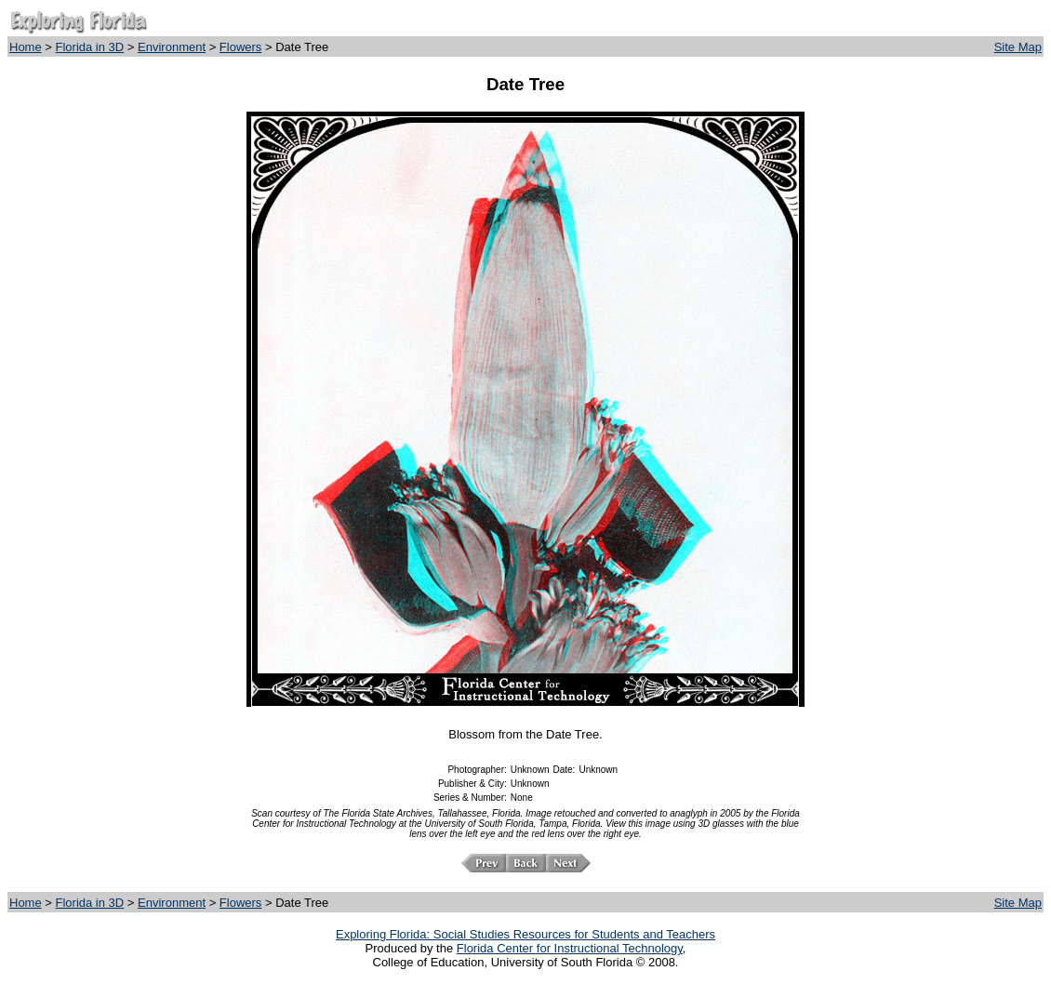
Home (25, 47)
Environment (172, 47)
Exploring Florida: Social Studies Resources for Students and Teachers (525, 934)
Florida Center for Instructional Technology (570, 948)
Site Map (1018, 47)
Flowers (241, 47)
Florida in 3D (90, 47)
